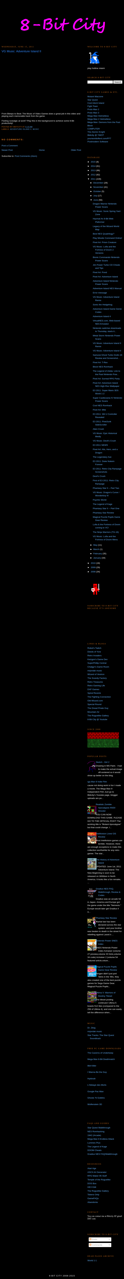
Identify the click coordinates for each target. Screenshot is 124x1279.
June (96, 200)
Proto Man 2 (93, 109)
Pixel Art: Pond (100, 272)
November (98, 187)
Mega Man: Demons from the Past (103, 122)
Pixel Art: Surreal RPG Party (106, 378)
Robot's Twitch (94, 648)
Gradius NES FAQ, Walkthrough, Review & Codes (108, 892)
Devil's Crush (99, 476)
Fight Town (92, 106)
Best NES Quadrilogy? (103, 234)
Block (90, 125)
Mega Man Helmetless (98, 116)
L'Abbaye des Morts (96, 1085)
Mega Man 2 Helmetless (99, 119)
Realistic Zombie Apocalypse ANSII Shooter (105, 807)
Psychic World (99, 500)
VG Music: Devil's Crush (104, 441)
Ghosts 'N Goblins (96, 1098)
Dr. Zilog (91, 1028)
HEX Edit (91, 1187)
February (98, 553)
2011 (93, 179)
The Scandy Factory (97, 678)
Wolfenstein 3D (94, 1104)
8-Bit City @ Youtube (97, 719)
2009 (93, 567)
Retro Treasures (95, 682)
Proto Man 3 (93, 113)
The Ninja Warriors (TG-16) (106, 532)
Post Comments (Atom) (26, 156)
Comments (95, 1245)
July (95, 195)
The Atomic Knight (96, 132)
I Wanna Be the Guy (97, 1072)
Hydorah (91, 1078)
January (97, 558)
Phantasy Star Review (103, 513)
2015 (93, 162)
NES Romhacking (95, 1131)
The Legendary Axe (102, 457)
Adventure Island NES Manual (107, 288)
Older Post (76, 150)
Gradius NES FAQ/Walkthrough (102, 1154)
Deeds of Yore (94, 652)
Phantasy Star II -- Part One (106, 508)
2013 (93, 170)
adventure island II (21, 129)
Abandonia (92, 1202)
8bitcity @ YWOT (95, 135)
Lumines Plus (93, 1143)
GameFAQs (93, 1198)
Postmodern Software (97, 141)
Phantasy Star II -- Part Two (106, 488)
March (96, 549)
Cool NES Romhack (102, 405)
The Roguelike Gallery (98, 715)
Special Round (94, 704)
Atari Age (91, 1168)
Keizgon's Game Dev (97, 659)
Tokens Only (93, 1194)
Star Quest (92, 100)
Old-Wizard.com (95, 700)
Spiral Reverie (94, 693)
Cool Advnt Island (95, 103)
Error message (100, 293)
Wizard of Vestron (95, 674)
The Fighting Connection (99, 697)
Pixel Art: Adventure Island (105, 276)
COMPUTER (93, 129)
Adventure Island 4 (102, 316)
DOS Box (91, 1183)
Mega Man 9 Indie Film (96, 781)
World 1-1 (92, 1260)
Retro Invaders (94, 655)
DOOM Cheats (94, 1150)
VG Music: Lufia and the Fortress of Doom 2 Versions (104, 249)
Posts (93, 1239)
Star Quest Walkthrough (98, 1127)
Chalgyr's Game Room (98, 667)
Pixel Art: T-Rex (100, 362)
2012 (93, 174)
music (36, 129)
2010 (93, 563)
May (95, 545)
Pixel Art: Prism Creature (104, 242)
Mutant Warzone (95, 96)
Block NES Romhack (103, 367)
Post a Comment (10, 145)
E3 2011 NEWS (100, 445)
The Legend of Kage (102, 504)
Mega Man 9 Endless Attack (100, 1139)
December (98, 183)
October (97, 191)
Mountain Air (93, 712)
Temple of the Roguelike (98, 1179)
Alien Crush (98, 429)
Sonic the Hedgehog (102, 304)
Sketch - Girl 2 (102, 762)
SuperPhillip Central (96, 663)
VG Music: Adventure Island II (107, 350)
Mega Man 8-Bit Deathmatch (101, 1059)
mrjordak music (94, 670)
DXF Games (93, 689)
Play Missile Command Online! (107, 238)
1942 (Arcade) (94, 1135)
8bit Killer (91, 1066)
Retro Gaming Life (96, 685)
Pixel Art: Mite (99, 410)
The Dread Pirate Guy (97, 708)
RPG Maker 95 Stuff (97, 1176)
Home (42, 150)
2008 (93, 571)
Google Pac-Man (95, 1091)
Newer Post (7, 150)
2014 (93, 166)
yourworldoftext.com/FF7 (99, 138)
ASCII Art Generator (97, 1172)
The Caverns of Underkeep (100, 1053)
